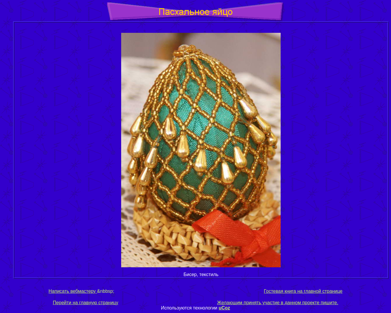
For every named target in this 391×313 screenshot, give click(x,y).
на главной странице (319, 291)
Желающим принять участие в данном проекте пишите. (277, 302)
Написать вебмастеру (73, 291)
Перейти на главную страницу (85, 302)
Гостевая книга (280, 291)
